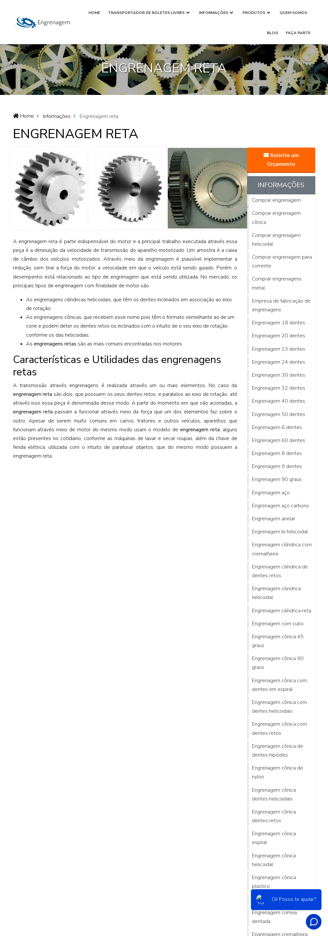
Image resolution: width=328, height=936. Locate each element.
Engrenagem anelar (273, 518)
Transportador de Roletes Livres (146, 12)
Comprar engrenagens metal (277, 283)
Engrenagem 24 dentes (278, 362)
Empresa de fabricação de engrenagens (281, 305)
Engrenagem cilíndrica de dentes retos (280, 571)
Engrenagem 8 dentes (277, 453)
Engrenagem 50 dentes (278, 414)
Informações (213, 12)
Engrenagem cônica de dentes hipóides (277, 751)
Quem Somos (293, 12)
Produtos (254, 12)
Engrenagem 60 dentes (278, 440)
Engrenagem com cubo (278, 623)
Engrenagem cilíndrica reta (281, 610)
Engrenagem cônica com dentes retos (279, 728)
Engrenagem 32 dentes (278, 388)
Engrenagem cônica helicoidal (274, 860)
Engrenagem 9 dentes (277, 466)
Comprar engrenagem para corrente (282, 261)
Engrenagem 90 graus (277, 479)
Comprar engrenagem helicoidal (276, 240)
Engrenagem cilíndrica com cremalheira (282, 549)
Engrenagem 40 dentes (278, 401)
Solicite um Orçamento (281, 160)
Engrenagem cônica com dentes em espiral (279, 685)
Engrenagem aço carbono (280, 505)
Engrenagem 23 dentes (278, 349)
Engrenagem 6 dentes (277, 427)
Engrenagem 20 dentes (278, 335)
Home (94, 12)
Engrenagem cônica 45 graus (278, 641)
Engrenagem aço (271, 492)
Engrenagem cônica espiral (274, 838)
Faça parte (298, 32)
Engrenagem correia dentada (274, 917)
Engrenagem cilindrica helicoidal (276, 593)
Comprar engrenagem (276, 200)
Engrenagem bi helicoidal (280, 531)
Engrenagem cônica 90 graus (278, 663)
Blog (272, 32)
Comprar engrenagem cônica (276, 218)
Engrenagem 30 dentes (278, 375)
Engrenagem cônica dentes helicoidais (274, 794)
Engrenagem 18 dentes (278, 322)
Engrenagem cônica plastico (274, 882)
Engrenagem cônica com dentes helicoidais (279, 707)
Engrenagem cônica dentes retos (274, 816)
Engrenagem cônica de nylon (277, 772)
